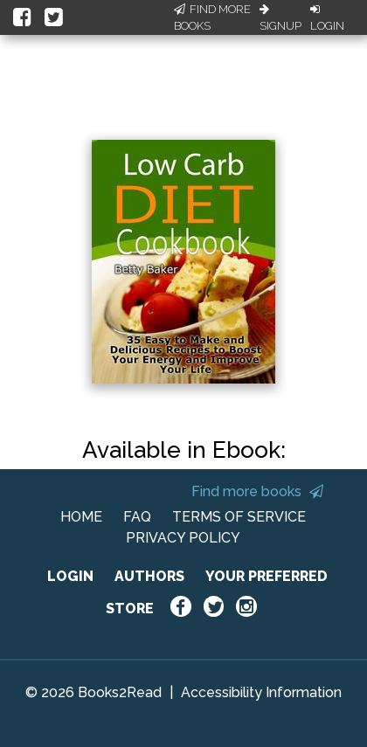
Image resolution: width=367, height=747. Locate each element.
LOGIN (70, 576)
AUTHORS (149, 576)
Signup (280, 18)
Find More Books (212, 18)
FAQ (137, 516)
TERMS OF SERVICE (239, 516)
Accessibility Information (261, 692)
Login (327, 18)
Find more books (257, 491)
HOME (81, 516)
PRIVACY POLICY (183, 537)
